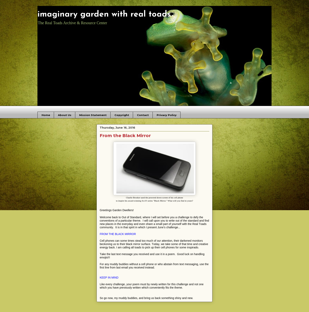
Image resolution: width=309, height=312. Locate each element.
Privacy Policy (167, 115)
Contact (143, 115)
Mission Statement (93, 115)
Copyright (121, 115)
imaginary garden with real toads (104, 14)
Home (46, 115)
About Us (64, 115)
